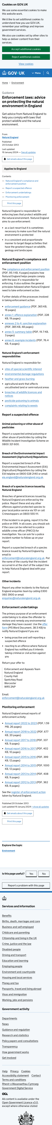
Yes (33, 873)
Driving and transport (14, 955)
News (5, 1024)
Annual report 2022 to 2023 (21, 723)
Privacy (14, 1071)
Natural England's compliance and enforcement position (22, 182)
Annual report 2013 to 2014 (20, 773)
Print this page (14, 203)
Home (5, 82)
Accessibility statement (15, 1075)
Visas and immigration (14, 994)
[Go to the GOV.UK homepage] (13, 73)
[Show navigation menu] (36, 73)
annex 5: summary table (18, 331)
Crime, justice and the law (16, 943)
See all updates (28, 152)
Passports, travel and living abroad (21, 988)
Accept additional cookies (26, 49)
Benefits (7, 915)
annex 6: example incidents (20, 340)
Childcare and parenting (16, 932)
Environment (18, 82)
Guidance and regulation (16, 1029)
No (46, 873)
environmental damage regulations (24, 374)
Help (5, 1071)
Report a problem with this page (26, 885)
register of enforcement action (28, 792)
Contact (36, 1075)
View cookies (26, 64)
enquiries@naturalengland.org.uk (21, 598)
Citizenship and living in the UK (19, 938)
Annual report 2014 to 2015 (20, 765)
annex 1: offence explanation (21, 315)
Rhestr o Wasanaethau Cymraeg (20, 1084)
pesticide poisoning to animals (22, 400)
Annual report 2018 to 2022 (20, 731)
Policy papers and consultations (20, 1040)
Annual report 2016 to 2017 (20, 748)
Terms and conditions (14, 1079)
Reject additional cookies (26, 56)
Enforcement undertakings (18, 192)
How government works (15, 1052)
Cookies (25, 1071)
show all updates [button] (40, 806)
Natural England (10, 137)
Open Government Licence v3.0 (20, 1102)
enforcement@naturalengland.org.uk (23, 558)
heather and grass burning (20, 378)
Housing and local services (17, 977)
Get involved (9, 1057)
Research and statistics (15, 1035)
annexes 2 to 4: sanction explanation (25, 323)
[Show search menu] (48, 73)
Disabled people (11, 949)
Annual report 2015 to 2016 (20, 757)
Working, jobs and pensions (17, 1000)
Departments (9, 1018)
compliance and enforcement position (28, 269)
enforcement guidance (17, 306)
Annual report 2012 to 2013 (20, 782)
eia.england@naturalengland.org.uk (22, 477)
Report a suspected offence (19, 188)
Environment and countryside (18, 971)
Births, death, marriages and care (21, 921)
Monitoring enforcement (17, 197)
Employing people (12, 966)
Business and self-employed (18, 927)
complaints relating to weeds (21, 405)
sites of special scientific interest (23, 369)
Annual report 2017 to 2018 (20, 740)
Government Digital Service (17, 1088)
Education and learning (15, 960)
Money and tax (10, 983)
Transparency (10, 1046)
